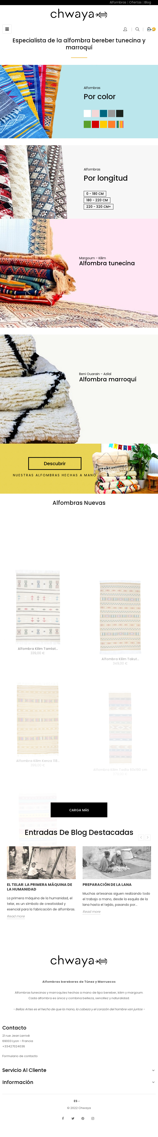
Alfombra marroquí (107, 379)
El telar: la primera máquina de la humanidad (39, 887)
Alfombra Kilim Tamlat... (38, 681)
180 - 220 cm (97, 200)
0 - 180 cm (95, 193)
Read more (16, 916)
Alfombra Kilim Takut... (120, 686)
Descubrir (55, 464)
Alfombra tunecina (107, 263)
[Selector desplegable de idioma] (79, 1101)
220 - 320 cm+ (98, 206)
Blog (147, 2)
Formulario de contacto (20, 1056)
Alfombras (118, 2)
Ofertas (135, 2)
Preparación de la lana (107, 884)
